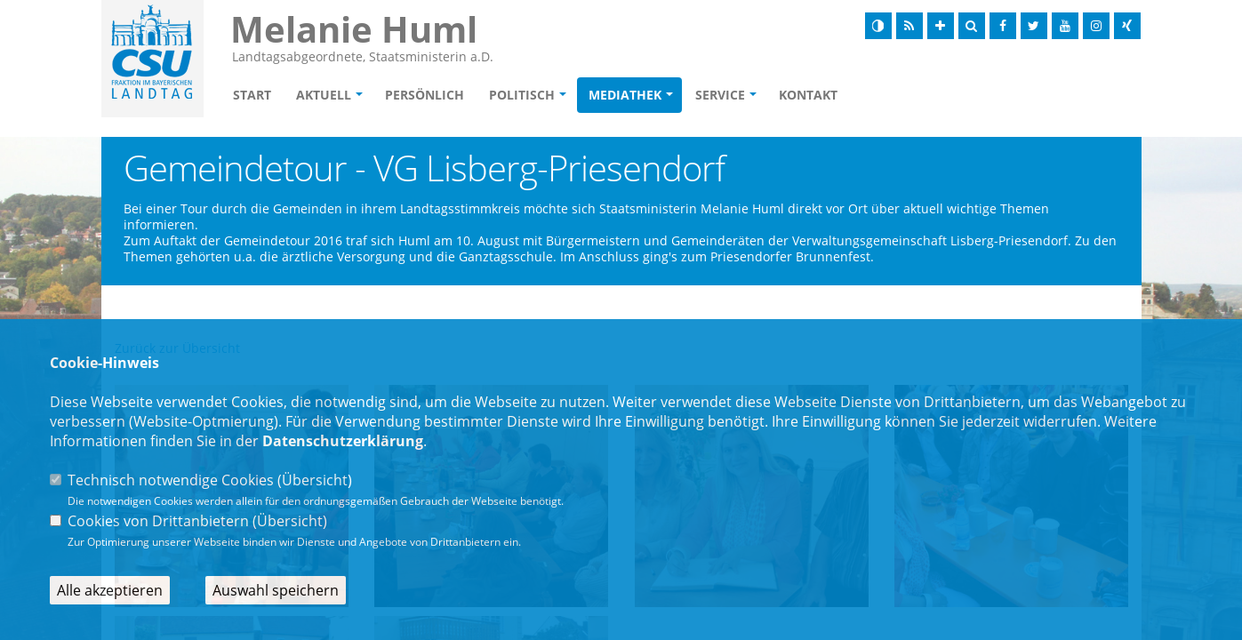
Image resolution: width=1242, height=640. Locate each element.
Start (252, 94)
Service (720, 94)
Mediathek (625, 94)
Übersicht (315, 480)
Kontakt (808, 94)
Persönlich (424, 94)
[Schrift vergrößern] (940, 25)
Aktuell (323, 94)
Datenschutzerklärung (342, 441)
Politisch (522, 94)
